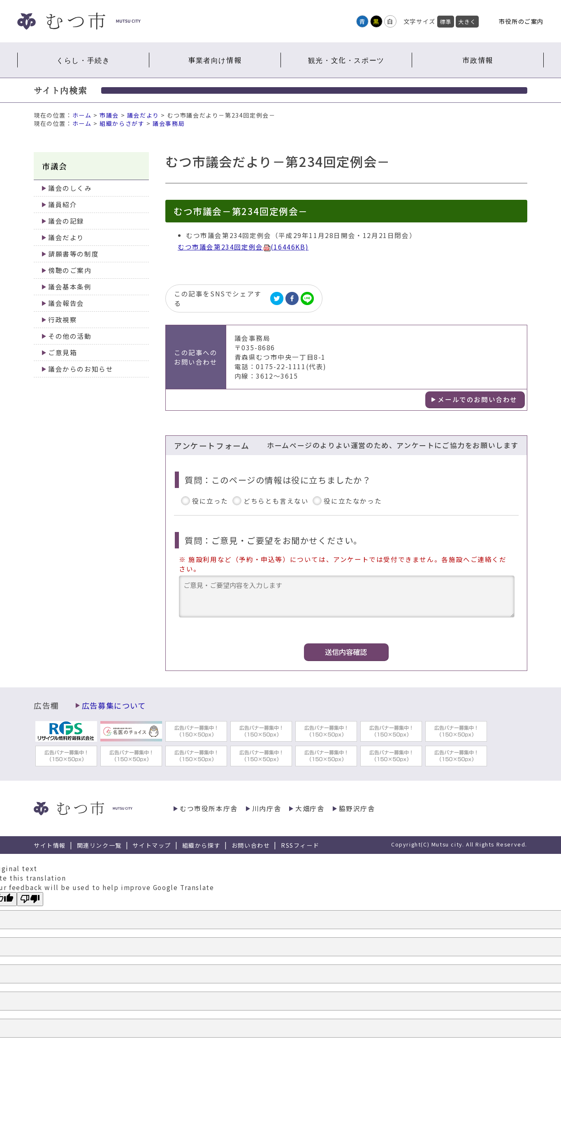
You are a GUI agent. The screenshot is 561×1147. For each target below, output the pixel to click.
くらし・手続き (83, 60)
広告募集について (114, 705)
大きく (467, 21)
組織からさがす (122, 123)
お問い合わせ (251, 845)
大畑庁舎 (309, 808)
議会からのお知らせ (80, 369)
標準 (446, 21)
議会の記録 (66, 221)
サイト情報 (50, 845)
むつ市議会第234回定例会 (243, 247)
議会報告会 (66, 303)
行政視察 (62, 319)
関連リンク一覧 (99, 845)
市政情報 (477, 60)
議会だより (143, 115)
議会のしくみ (70, 188)
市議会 (109, 115)
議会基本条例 (70, 286)
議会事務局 (169, 123)
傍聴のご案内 (70, 270)
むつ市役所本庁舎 (209, 808)
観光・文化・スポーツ (346, 60)
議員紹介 (62, 204)
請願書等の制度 (73, 254)
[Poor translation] (30, 899)
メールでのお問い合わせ (477, 399)
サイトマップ (151, 845)
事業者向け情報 (214, 60)
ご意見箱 (62, 352)
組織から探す (201, 845)
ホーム (82, 115)
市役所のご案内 (521, 21)
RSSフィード (300, 845)
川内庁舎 (266, 808)
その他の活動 (70, 336)
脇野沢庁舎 (357, 808)
